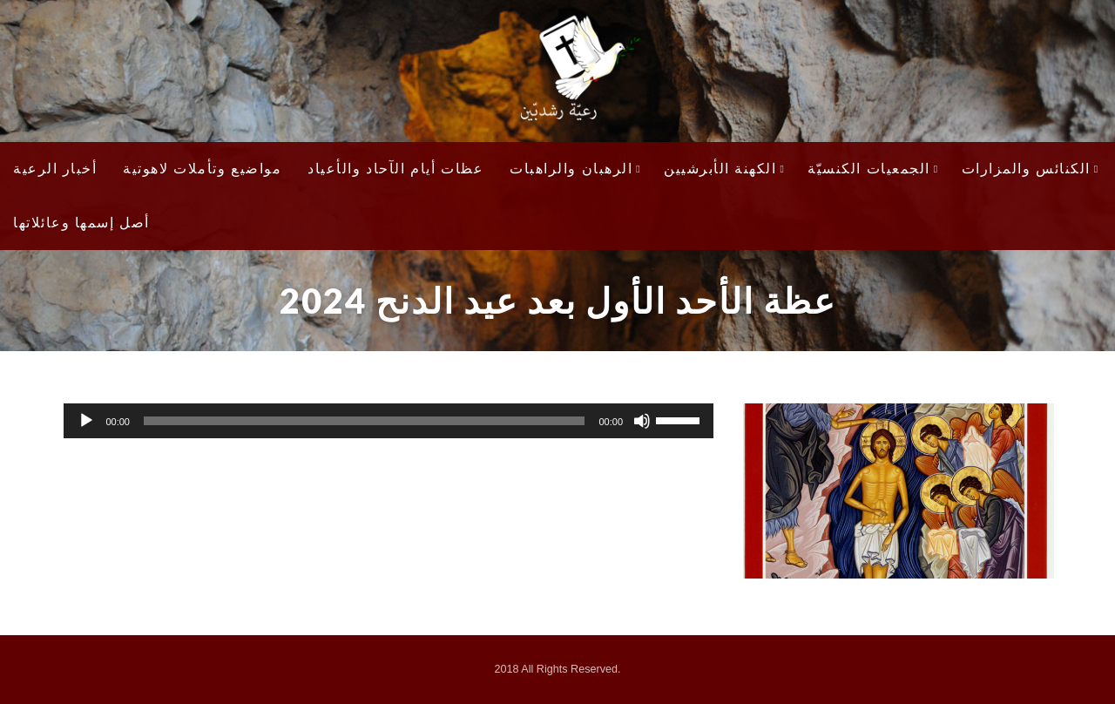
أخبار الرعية (55, 168)
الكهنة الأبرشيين (724, 168)
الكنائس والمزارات (1030, 168)
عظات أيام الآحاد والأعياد (395, 168)
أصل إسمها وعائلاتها (81, 222)
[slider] (364, 420)
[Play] (86, 421)
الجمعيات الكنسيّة (873, 168)
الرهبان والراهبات (575, 168)
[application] (388, 420)
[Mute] (642, 421)
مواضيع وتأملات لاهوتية (202, 168)
